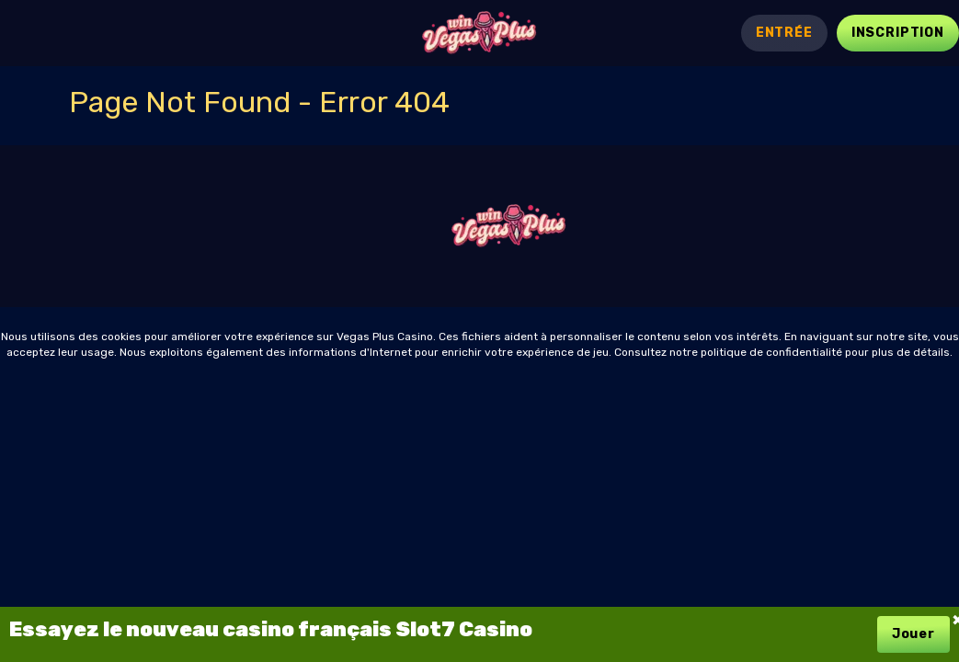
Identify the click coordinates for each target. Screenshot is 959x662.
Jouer (913, 634)
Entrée (784, 32)
